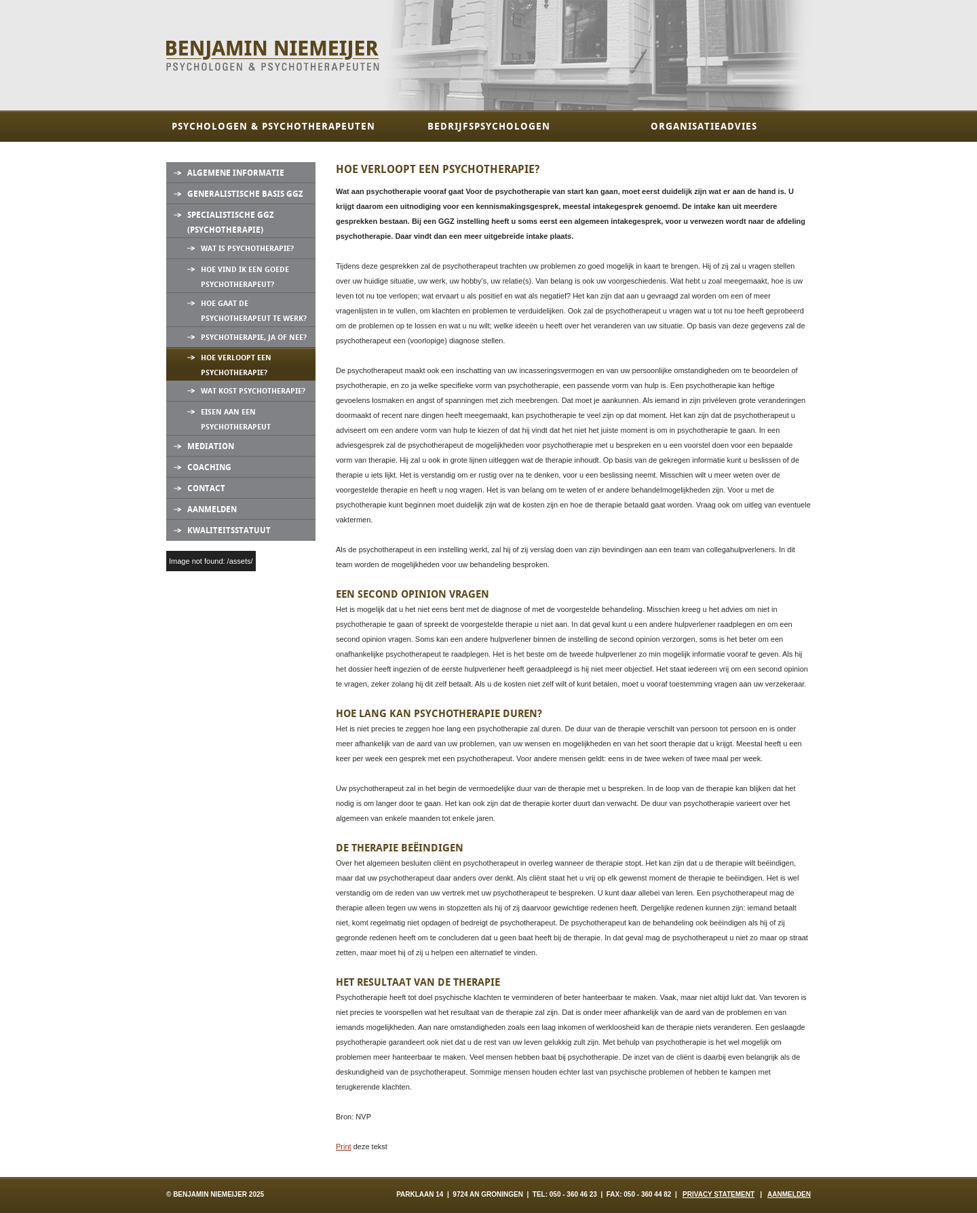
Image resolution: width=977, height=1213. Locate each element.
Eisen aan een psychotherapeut (236, 419)
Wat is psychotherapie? (247, 248)
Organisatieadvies (704, 126)
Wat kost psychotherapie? (253, 391)
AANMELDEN (789, 1194)
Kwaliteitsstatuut (229, 530)
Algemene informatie (235, 173)
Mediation (210, 446)
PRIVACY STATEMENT (718, 1194)
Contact (206, 488)
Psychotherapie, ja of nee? (254, 337)
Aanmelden (212, 509)
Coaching (209, 467)
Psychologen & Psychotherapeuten (273, 126)
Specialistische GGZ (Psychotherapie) (230, 222)
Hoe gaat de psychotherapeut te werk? (254, 311)
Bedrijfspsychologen (488, 126)
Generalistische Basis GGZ (245, 194)
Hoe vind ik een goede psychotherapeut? (245, 277)
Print (343, 1146)
